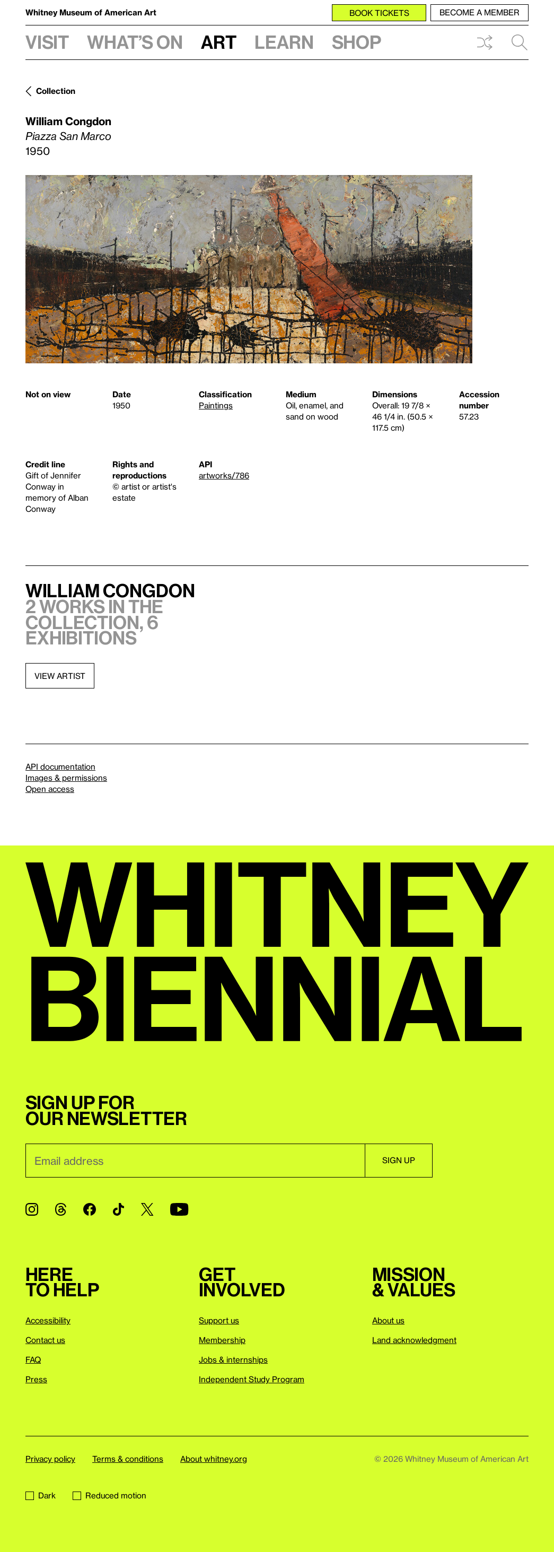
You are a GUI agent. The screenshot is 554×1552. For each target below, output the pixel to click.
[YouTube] (179, 1209)
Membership (222, 1340)
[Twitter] (147, 1209)
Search (519, 42)
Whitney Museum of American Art (90, 12)
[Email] (195, 1161)
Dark (40, 1495)
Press (36, 1379)
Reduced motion (109, 1495)
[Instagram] (32, 1209)
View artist (59, 676)
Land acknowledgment (414, 1340)
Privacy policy (50, 1458)
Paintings (216, 405)
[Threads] (61, 1209)
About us (388, 1320)
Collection (55, 90)
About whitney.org (213, 1458)
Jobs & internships (233, 1359)
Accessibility (48, 1320)
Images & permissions (66, 777)
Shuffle (484, 42)
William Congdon (68, 121)
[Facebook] (89, 1209)
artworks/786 (224, 475)
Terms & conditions (127, 1458)
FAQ (33, 1359)
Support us (219, 1320)
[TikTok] (118, 1209)
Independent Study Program (251, 1379)
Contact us (45, 1340)
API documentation (60, 766)
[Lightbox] (248, 269)
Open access (49, 789)
